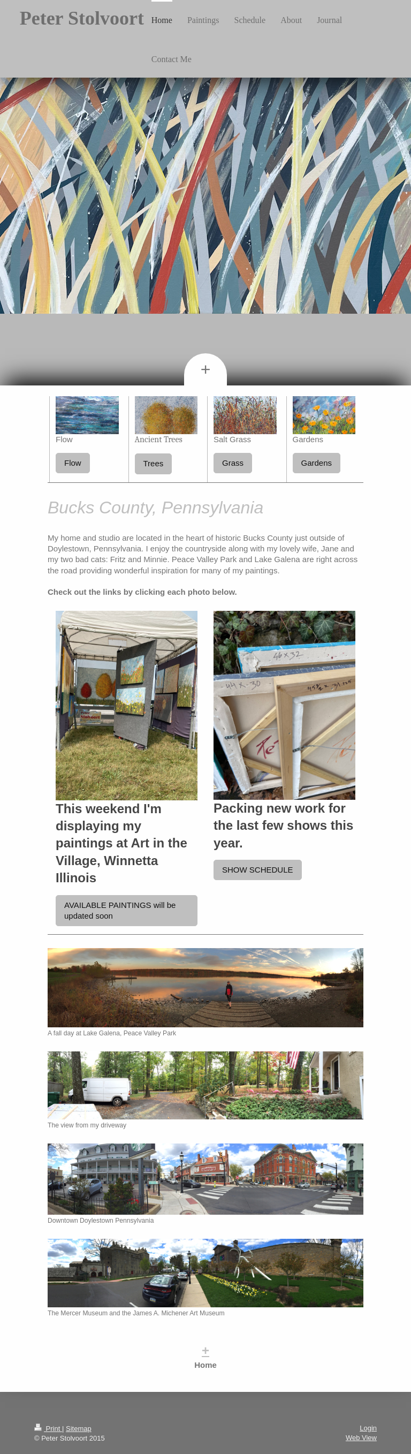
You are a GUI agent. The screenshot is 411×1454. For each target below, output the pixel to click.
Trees (153, 463)
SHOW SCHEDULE (257, 869)
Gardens (316, 462)
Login (368, 1428)
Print (48, 1429)
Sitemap (79, 1429)
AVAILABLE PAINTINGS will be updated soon (120, 910)
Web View (361, 1438)
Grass (232, 462)
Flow (72, 462)
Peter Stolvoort (82, 18)
